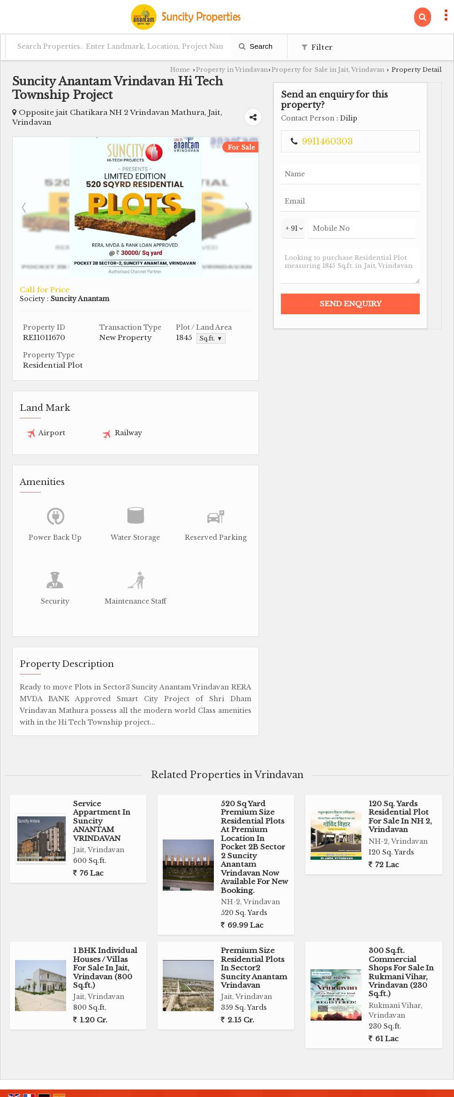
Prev (24, 191)
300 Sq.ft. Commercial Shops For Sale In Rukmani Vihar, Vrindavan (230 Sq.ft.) (401, 945)
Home (180, 69)
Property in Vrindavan (232, 69)
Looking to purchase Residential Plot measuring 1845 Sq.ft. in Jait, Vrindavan (404, 306)
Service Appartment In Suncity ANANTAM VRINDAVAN (101, 794)
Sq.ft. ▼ (269, 323)
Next (335, 191)
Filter (317, 47)
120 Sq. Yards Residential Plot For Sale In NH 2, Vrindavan (400, 789)
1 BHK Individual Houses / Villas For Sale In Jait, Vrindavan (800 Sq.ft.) (105, 941)
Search (255, 46)
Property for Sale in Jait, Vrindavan (328, 69)
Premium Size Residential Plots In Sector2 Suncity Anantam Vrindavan (254, 941)
